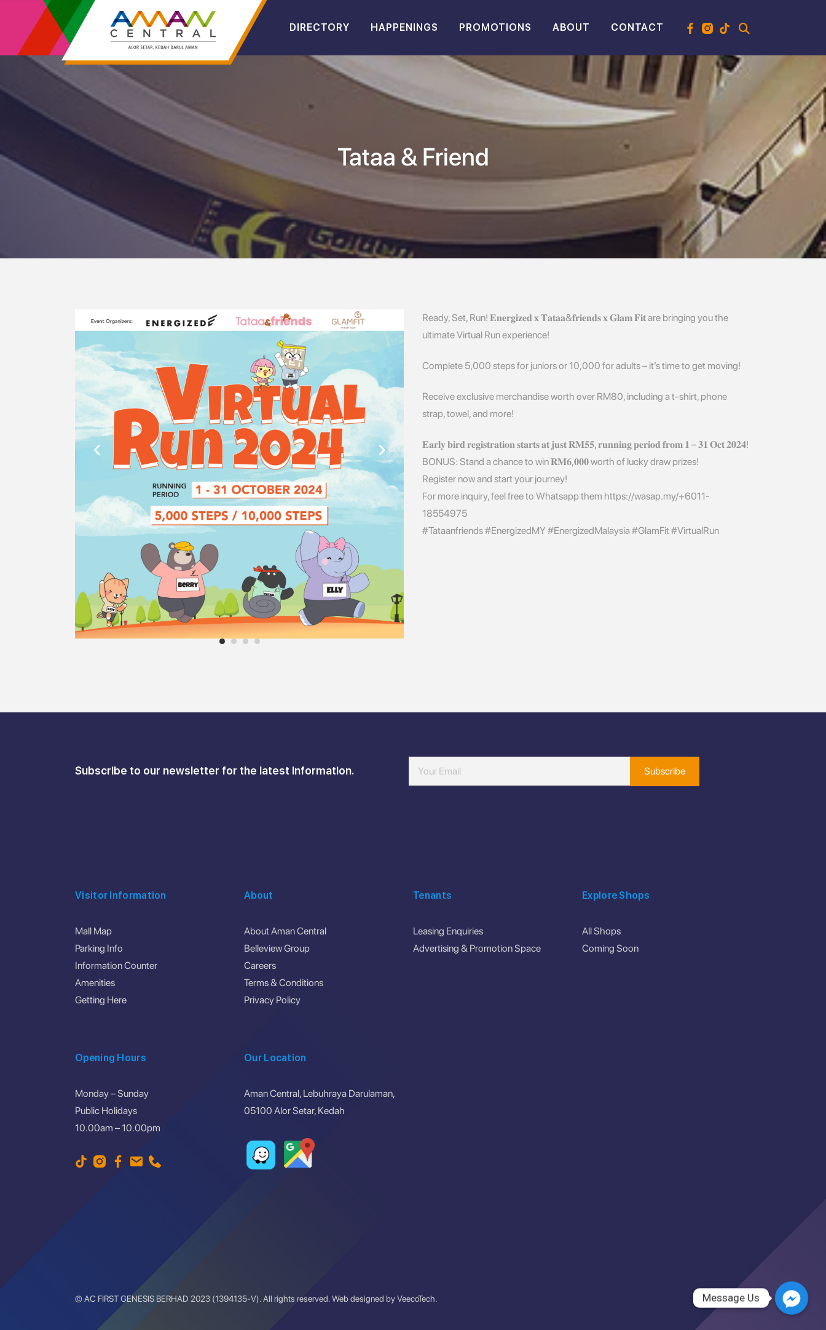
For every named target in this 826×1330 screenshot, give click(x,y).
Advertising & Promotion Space (477, 948)
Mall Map (93, 931)
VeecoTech (416, 1299)
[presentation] (502, 822)
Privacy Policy (272, 1000)
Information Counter (116, 965)
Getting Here (101, 1000)
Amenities (95, 983)
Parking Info (99, 948)
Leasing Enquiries (448, 931)
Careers (260, 965)
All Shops (601, 931)
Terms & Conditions (283, 983)
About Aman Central (285, 931)
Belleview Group (277, 948)
